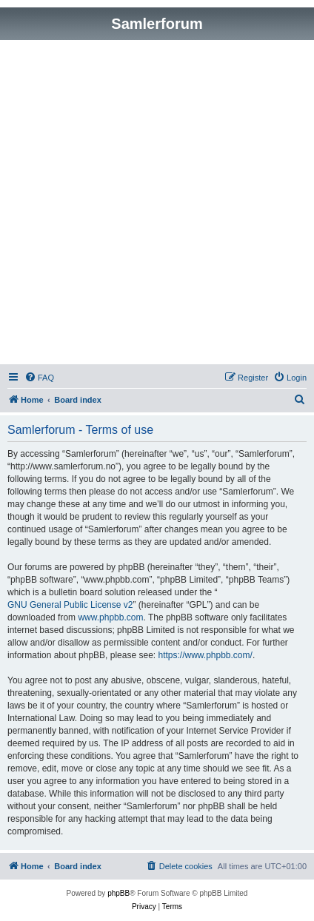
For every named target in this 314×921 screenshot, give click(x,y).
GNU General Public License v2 (70, 605)
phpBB (118, 893)
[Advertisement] (157, 204)
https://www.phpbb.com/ (205, 655)
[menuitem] (39, 377)
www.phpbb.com (110, 617)
